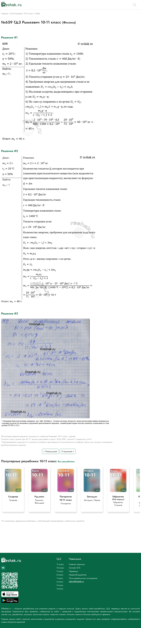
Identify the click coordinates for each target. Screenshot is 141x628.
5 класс (60, 585)
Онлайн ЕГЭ (74, 567)
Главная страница (77, 564)
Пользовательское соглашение (83, 578)
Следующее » (68, 451)
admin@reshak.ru (76, 581)
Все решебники (66, 461)
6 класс (60, 581)
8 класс (60, 574)
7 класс (60, 578)
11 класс (60, 564)
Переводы (73, 571)
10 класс (60, 567)
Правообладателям (77, 574)
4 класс (60, 588)
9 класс (60, 571)
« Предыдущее (50, 451)
